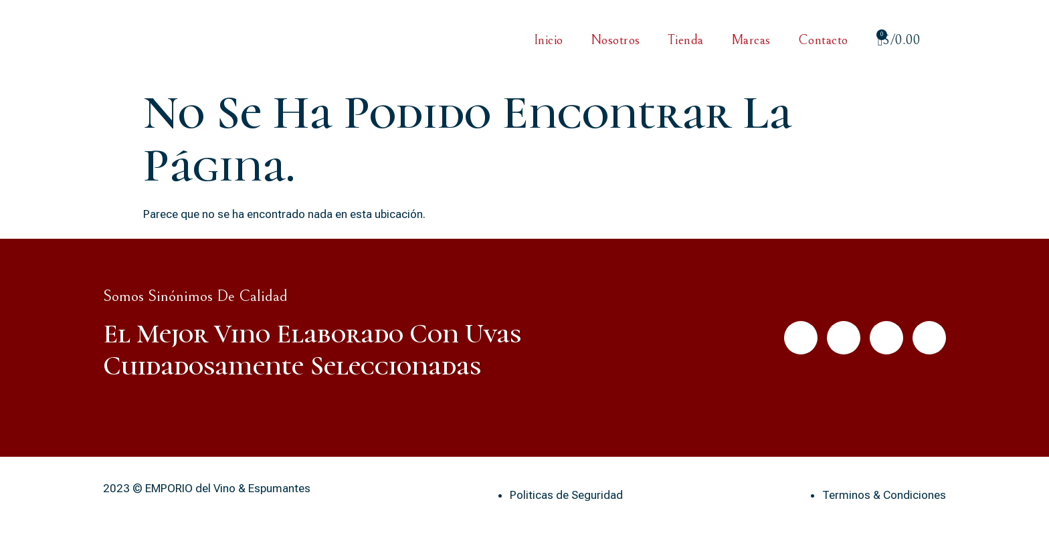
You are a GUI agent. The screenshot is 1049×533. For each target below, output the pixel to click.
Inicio (548, 40)
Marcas (751, 40)
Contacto (823, 40)
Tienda (686, 40)
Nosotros (615, 40)
